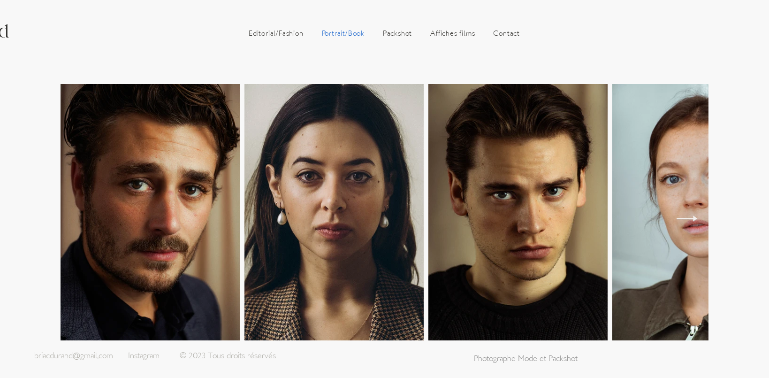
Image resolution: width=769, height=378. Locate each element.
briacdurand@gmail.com (73, 356)
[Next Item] (687, 219)
